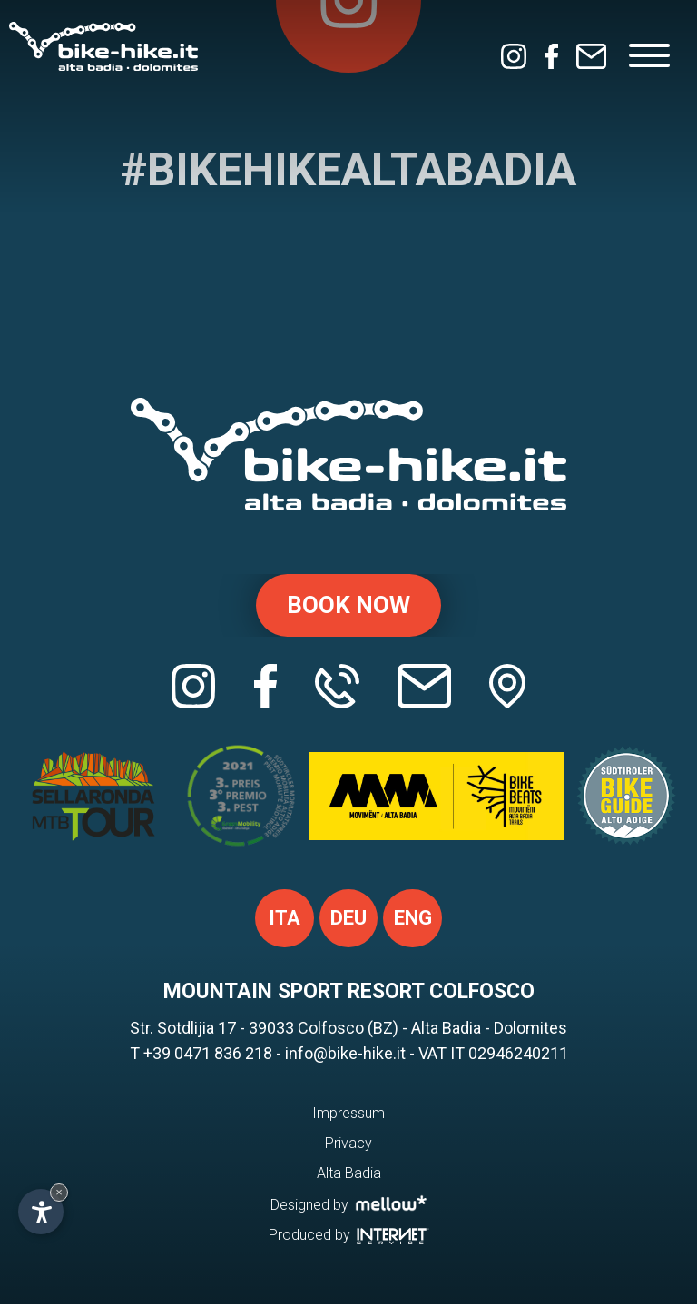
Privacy (348, 1145)
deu (348, 920)
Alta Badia (349, 1175)
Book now (348, 605)
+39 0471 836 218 (207, 1055)
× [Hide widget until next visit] (59, 1192)
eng (413, 920)
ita (284, 920)
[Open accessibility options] (41, 1211)
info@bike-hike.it (345, 1055)
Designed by (348, 1206)
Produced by (349, 1237)
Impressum (348, 1115)
